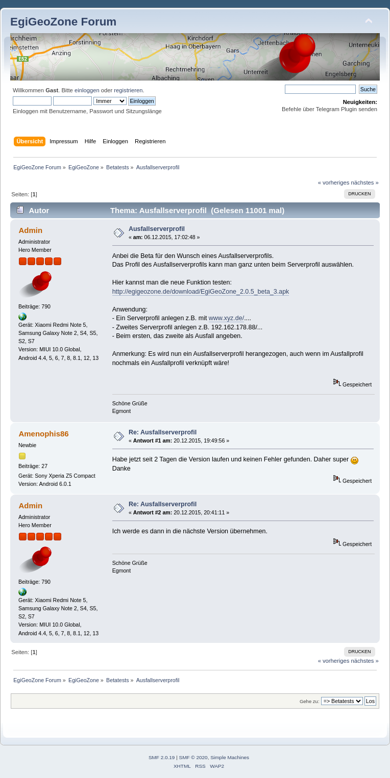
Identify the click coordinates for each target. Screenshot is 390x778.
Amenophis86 (43, 433)
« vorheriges (334, 182)
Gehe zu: (310, 701)
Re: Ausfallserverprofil (163, 432)
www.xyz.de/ (226, 318)
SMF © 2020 (193, 757)
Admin (30, 230)
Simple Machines (229, 757)
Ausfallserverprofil (157, 228)
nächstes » (365, 182)
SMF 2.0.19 (162, 757)
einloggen (87, 90)
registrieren (128, 90)
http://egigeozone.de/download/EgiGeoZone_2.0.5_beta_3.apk (200, 291)
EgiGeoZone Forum (63, 21)
